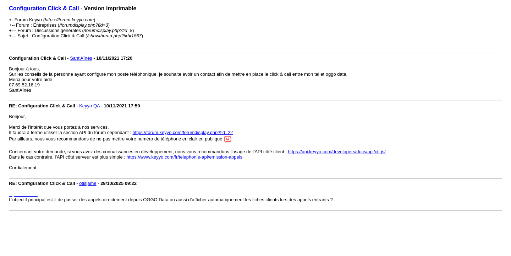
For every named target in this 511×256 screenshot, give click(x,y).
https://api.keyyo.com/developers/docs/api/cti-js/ (336, 151)
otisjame (87, 183)
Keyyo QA (89, 105)
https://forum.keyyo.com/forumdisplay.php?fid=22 (183, 132)
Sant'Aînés (81, 58)
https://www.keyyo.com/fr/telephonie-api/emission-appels (184, 157)
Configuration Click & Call (44, 8)
